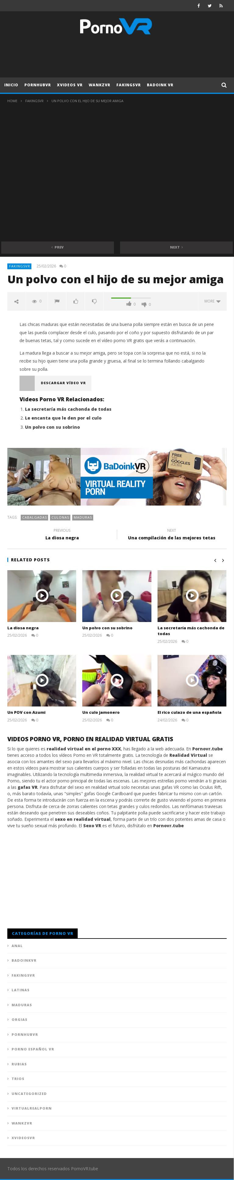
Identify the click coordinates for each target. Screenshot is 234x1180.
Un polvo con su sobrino (52, 427)
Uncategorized (29, 1093)
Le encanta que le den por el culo (63, 418)
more (212, 301)
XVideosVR (23, 1137)
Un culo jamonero (101, 712)
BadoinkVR (24, 960)
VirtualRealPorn (32, 1108)
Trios (18, 1078)
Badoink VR (160, 85)
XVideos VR (70, 85)
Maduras (83, 517)
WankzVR (99, 85)
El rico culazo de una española (190, 712)
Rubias (19, 1064)
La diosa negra (62, 535)
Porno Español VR (33, 1049)
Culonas (60, 517)
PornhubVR (37, 85)
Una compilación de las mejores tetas (172, 535)
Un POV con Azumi (26, 712)
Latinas (21, 990)
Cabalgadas (34, 517)
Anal (17, 945)
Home (12, 100)
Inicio (11, 85)
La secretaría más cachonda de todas (68, 409)
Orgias (19, 1019)
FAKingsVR (128, 85)
